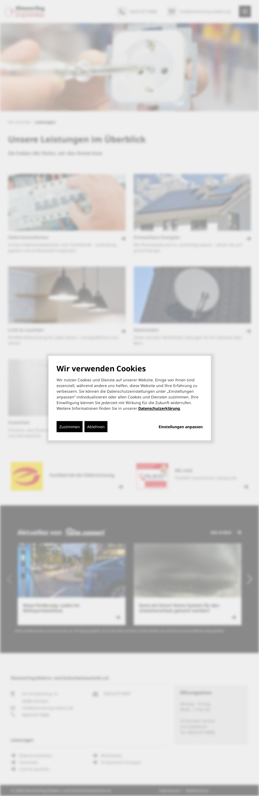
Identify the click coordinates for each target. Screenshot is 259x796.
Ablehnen (96, 426)
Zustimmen (69, 426)
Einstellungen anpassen (181, 427)
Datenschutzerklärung (159, 408)
